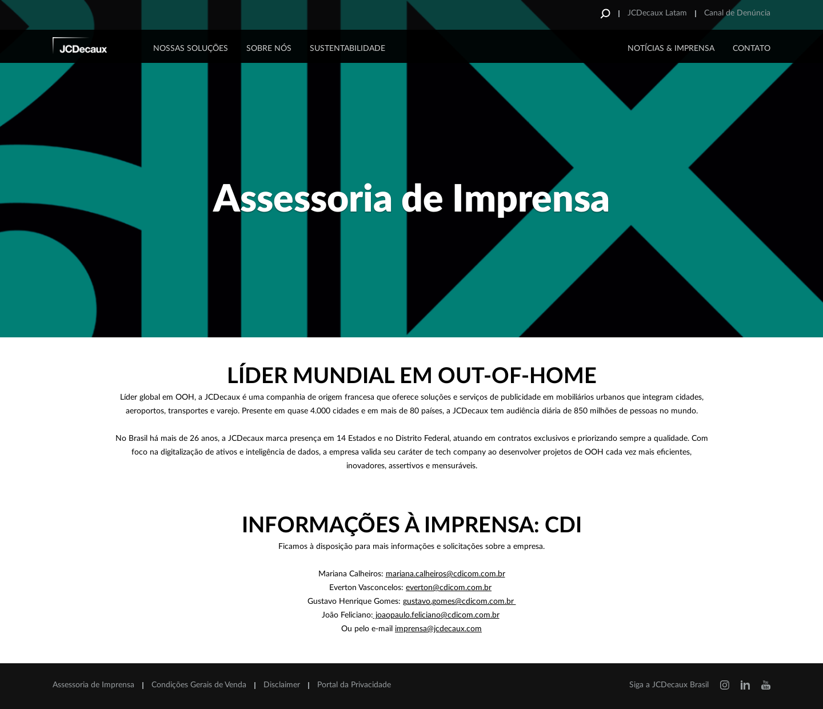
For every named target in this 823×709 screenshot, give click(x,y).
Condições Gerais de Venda (198, 685)
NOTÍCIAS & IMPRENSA (671, 49)
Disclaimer (281, 685)
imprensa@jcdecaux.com (438, 629)
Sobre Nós (268, 49)
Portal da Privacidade (354, 685)
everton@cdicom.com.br (449, 588)
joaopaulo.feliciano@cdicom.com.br (436, 615)
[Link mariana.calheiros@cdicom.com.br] (445, 574)
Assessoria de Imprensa (93, 685)
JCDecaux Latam (657, 13)
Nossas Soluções (190, 49)
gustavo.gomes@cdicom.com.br (459, 602)
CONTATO (751, 49)
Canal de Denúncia (737, 13)
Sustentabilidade (347, 49)
